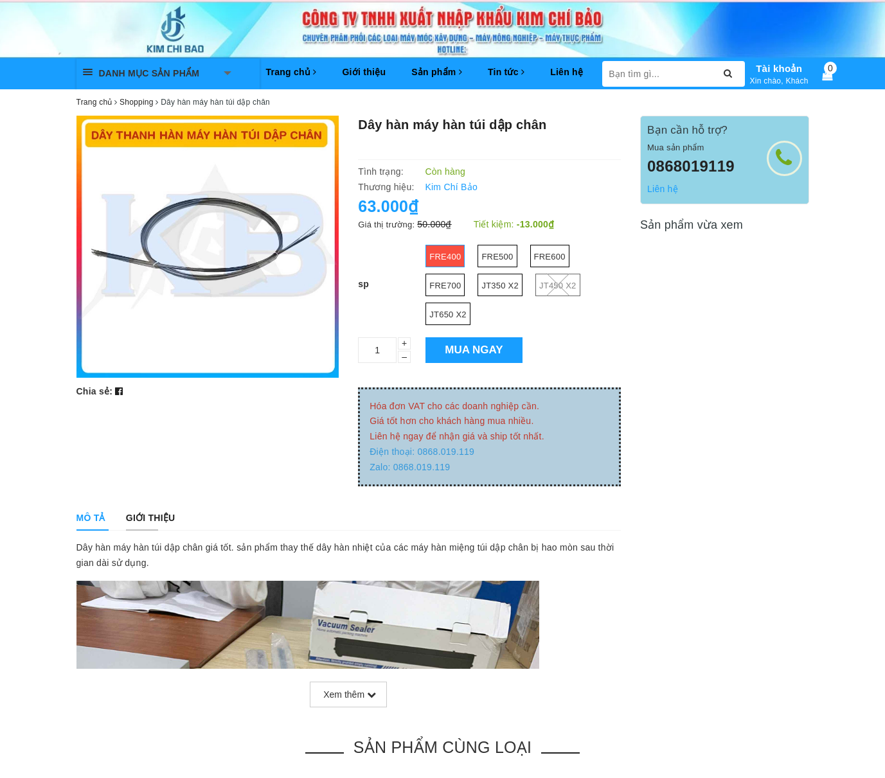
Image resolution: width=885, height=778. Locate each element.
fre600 (550, 256)
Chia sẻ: (94, 391)
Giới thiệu (364, 72)
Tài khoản (779, 68)
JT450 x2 (558, 285)
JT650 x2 (448, 314)
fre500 (497, 256)
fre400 (445, 256)
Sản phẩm (436, 72)
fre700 (445, 285)
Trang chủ (291, 72)
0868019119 (691, 166)
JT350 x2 (500, 285)
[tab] (90, 518)
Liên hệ (566, 72)
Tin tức (506, 72)
